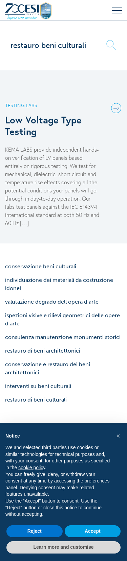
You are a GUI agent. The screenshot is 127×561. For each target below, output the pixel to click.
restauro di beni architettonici (42, 350)
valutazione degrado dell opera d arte (52, 302)
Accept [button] (93, 531)
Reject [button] (34, 531)
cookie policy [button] (31, 467)
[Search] (53, 45)
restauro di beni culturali (36, 399)
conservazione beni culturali (40, 266)
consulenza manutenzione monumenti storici (63, 337)
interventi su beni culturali (38, 386)
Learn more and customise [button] (63, 547)
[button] (118, 435)
